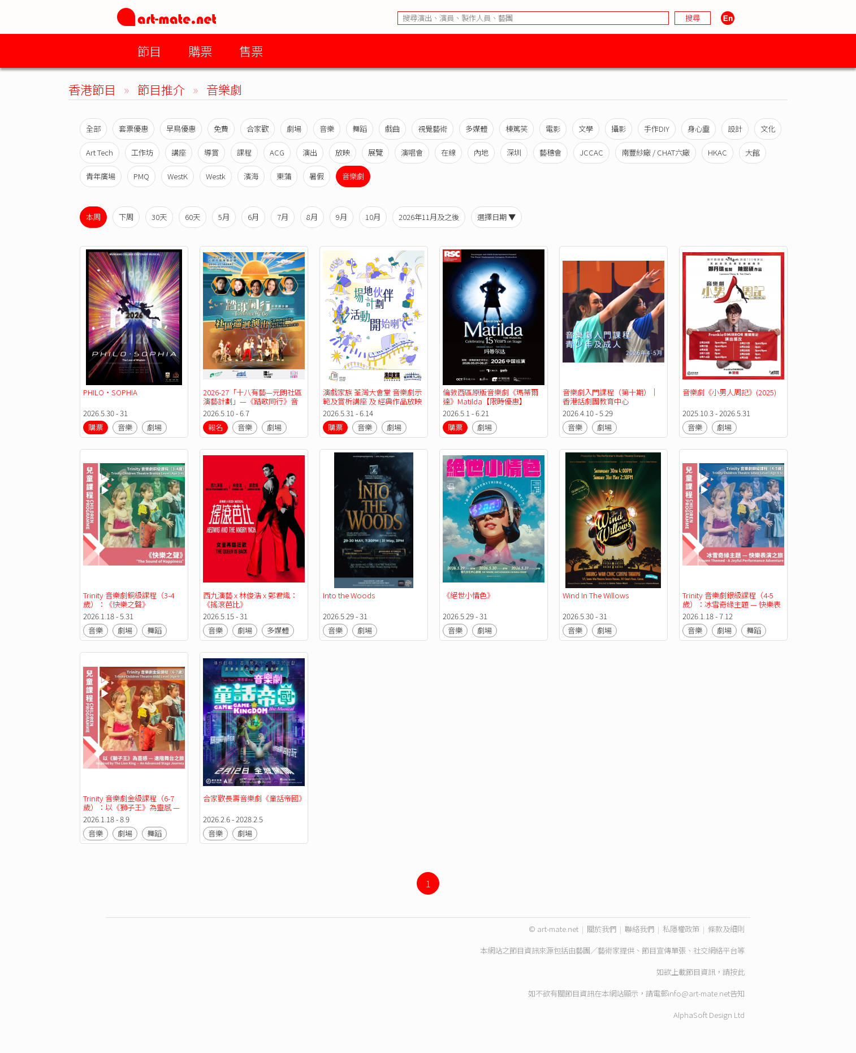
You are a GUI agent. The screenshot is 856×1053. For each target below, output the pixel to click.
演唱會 (412, 152)
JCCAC (591, 152)
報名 (215, 427)
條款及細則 (726, 928)
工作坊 (142, 152)
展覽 (375, 152)
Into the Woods (349, 595)
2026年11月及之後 (429, 217)
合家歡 (258, 128)
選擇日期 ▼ (496, 217)
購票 (200, 50)
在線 (448, 152)
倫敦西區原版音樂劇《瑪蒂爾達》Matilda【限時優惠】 (490, 397)
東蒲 (283, 176)
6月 (253, 217)
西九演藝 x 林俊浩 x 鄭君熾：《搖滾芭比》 (250, 600)
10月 (373, 217)
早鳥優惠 (181, 128)
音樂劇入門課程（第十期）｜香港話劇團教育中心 (610, 397)
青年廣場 (100, 176)
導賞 (211, 152)
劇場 (294, 128)
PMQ (141, 176)
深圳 (514, 152)
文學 (585, 128)
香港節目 (92, 89)
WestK (177, 176)
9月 (341, 217)
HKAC (717, 152)
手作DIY (656, 128)
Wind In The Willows (596, 595)
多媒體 (476, 128)
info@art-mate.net (699, 993)
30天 (159, 217)
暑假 (316, 176)
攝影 (618, 128)
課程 (244, 152)
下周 (126, 217)
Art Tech (99, 152)
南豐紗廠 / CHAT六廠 (655, 152)
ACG (277, 152)
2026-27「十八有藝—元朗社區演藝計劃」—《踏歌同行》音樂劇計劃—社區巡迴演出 (252, 401)
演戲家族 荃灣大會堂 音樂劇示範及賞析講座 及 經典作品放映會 (372, 401)
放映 (342, 152)
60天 (192, 217)
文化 (767, 128)
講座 (178, 152)
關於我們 (601, 928)
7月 (282, 217)
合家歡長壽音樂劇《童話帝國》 (254, 798)
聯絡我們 (639, 928)
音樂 (326, 128)
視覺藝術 (432, 128)
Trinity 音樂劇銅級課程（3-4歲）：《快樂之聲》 (128, 600)
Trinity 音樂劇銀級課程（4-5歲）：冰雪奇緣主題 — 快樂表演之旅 (731, 604)
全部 (93, 128)
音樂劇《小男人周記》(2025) (729, 392)
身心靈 (699, 128)
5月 (224, 217)
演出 (309, 152)
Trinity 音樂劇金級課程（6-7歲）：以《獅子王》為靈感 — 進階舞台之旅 (132, 807)
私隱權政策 (681, 928)
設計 (735, 128)
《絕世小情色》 (468, 595)
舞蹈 (359, 128)
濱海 (251, 176)
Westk (216, 176)
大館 (752, 152)
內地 (481, 152)
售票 (251, 50)
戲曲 (392, 128)
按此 (737, 971)
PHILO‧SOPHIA (110, 392)
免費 (221, 128)
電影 (553, 128)
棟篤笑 (516, 128)
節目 (149, 50)
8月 (312, 217)
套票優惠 (133, 128)
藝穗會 (550, 152)
